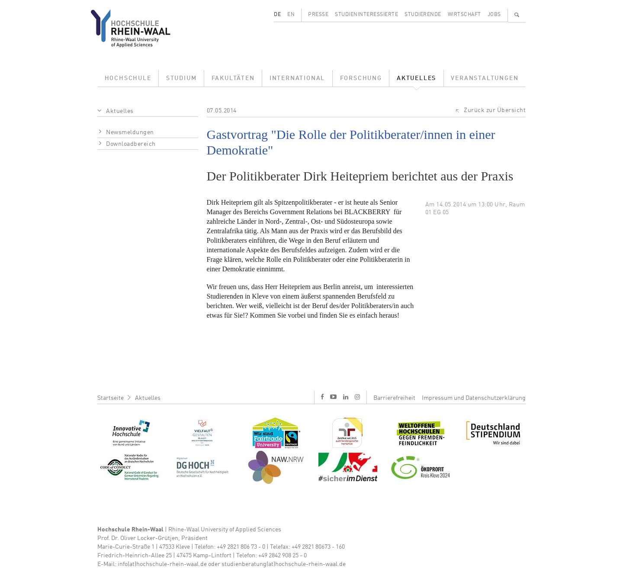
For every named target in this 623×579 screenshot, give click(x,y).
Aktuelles (416, 78)
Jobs (494, 14)
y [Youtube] (333, 396)
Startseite (110, 398)
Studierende (423, 14)
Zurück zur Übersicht (495, 110)
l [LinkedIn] (345, 397)
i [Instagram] (357, 397)
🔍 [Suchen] (517, 15)
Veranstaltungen (484, 78)
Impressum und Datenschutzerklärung (474, 398)
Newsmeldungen (130, 132)
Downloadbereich (131, 144)
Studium (181, 78)
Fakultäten (233, 78)
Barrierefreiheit (394, 398)
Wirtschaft (464, 14)
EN (291, 14)
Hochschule (128, 78)
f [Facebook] (322, 396)
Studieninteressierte (366, 14)
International (297, 78)
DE (277, 14)
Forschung (361, 78)
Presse (318, 14)
